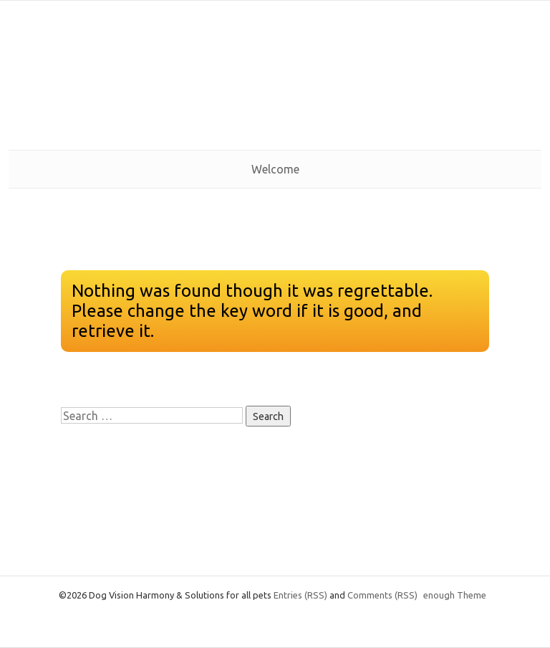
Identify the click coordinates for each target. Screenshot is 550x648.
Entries (300, 595)
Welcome (275, 169)
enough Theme (454, 595)
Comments (382, 595)
